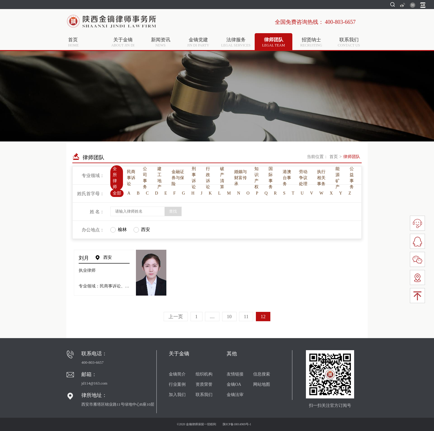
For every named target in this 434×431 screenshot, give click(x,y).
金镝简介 (177, 374)
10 (229, 316)
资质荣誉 (204, 384)
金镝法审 (235, 394)
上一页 (175, 316)
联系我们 (204, 394)
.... (212, 316)
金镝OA (234, 384)
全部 (117, 193)
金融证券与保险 (177, 178)
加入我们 (177, 394)
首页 (333, 156)
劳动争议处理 (303, 178)
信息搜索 (261, 374)
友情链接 (235, 374)
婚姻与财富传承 (240, 178)
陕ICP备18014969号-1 (237, 424)
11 (246, 316)
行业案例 (177, 384)
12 (263, 316)
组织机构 (204, 374)
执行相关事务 (321, 178)
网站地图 (261, 384)
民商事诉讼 (131, 178)
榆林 (122, 229)
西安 (145, 229)
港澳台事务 (287, 178)
